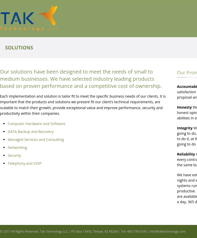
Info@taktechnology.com (167, 231)
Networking (17, 147)
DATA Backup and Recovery (31, 131)
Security (14, 155)
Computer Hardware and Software (36, 123)
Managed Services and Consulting (36, 139)
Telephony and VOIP (25, 163)
